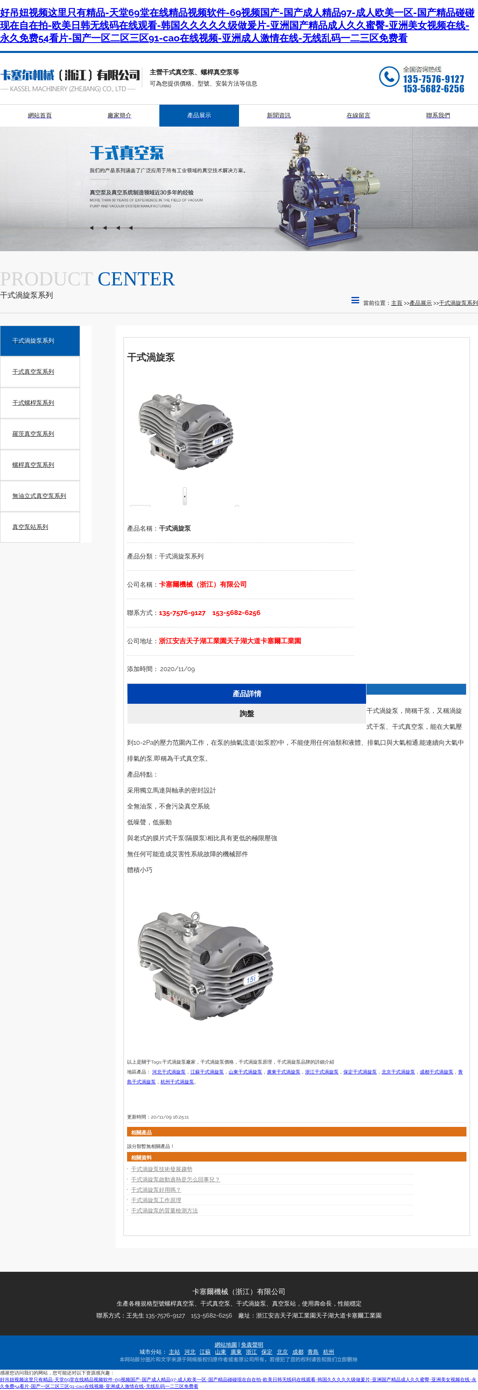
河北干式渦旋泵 (169, 1072)
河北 (190, 1352)
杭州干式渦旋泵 (177, 1082)
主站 (174, 1352)
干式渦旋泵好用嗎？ (156, 1190)
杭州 (328, 1352)
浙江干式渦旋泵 (322, 1072)
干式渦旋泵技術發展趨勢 (161, 1169)
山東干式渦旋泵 (245, 1072)
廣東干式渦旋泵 (283, 1072)
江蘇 (205, 1352)
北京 (282, 1352)
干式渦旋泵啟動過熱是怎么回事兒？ (175, 1179)
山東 (220, 1352)
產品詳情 (247, 693)
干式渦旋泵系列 (458, 303)
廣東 (236, 1352)
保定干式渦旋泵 (360, 1072)
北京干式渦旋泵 (398, 1072)
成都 (298, 1352)
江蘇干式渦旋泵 (207, 1072)
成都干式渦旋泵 (436, 1072)
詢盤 (247, 713)
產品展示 (420, 303)
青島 (313, 1352)
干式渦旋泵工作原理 (156, 1200)
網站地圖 (226, 1344)
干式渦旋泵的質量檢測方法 (164, 1210)
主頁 (396, 303)
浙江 (251, 1352)
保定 (266, 1352)
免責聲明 (252, 1344)
